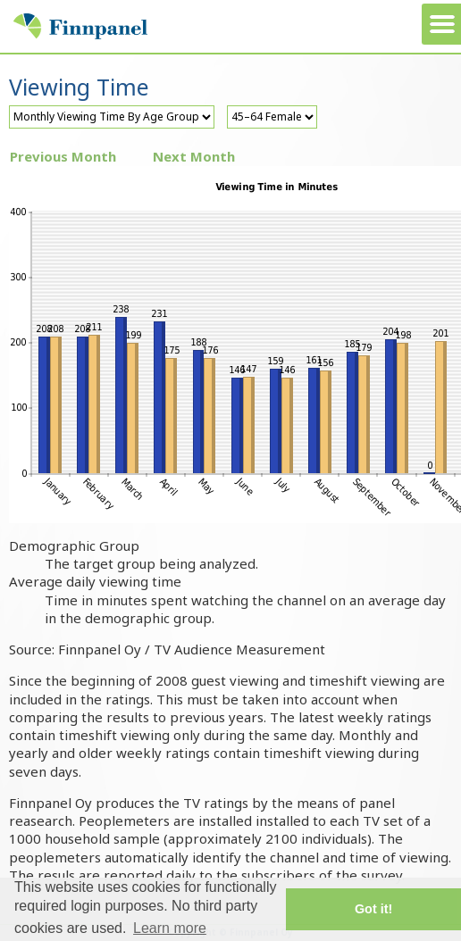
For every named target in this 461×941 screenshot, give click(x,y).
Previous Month (63, 156)
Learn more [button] (169, 928)
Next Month (194, 156)
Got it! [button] (373, 909)
